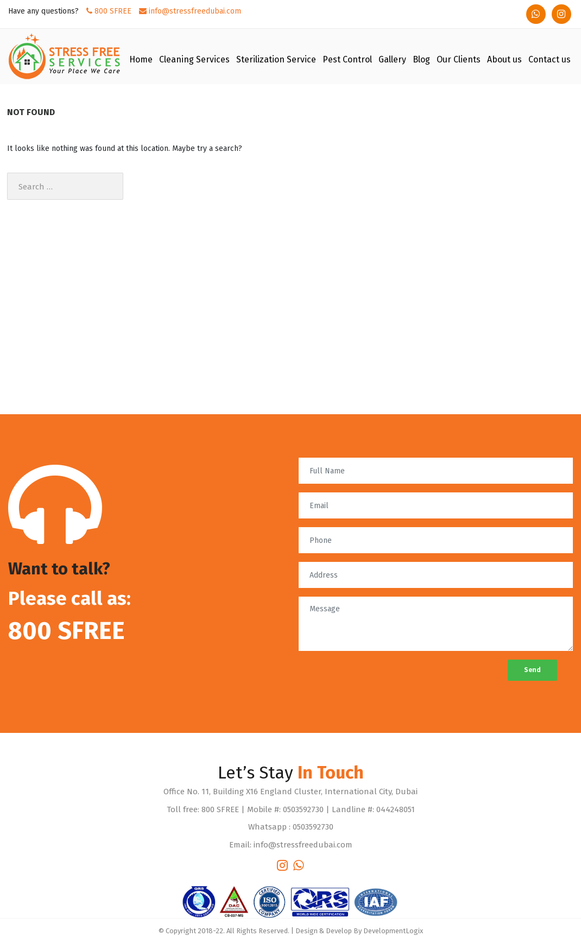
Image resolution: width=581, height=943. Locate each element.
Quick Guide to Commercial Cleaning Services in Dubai (95, 383)
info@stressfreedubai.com (190, 11)
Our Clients (459, 59)
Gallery (392, 59)
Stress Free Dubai (47, 281)
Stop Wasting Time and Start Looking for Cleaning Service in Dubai (114, 409)
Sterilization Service (276, 59)
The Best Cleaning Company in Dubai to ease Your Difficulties (106, 396)
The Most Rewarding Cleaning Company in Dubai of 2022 (99, 370)
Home (141, 59)
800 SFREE (108, 11)
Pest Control (347, 59)
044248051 (395, 809)
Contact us (549, 59)
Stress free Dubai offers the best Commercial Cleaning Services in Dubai (122, 357)
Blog (421, 59)
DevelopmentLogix (393, 931)
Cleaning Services (194, 59)
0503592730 (303, 809)
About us (504, 59)
